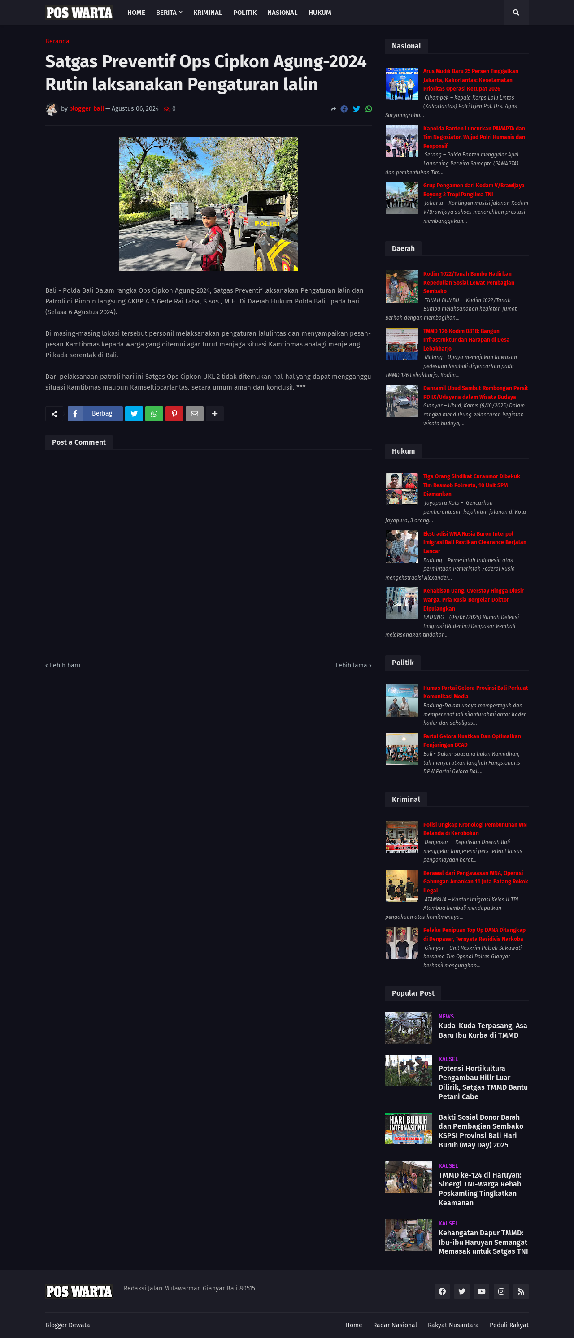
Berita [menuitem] (166, 13)
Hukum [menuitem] (320, 13)
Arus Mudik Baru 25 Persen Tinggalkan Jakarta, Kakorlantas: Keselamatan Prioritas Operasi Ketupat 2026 (470, 80)
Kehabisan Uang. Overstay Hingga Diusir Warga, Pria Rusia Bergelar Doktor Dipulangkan (473, 599)
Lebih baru (65, 665)
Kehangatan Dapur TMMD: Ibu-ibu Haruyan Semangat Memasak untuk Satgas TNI (483, 1242)
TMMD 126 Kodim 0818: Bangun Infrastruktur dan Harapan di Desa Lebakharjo (466, 340)
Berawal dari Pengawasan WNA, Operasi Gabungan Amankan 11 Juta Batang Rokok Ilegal (475, 882)
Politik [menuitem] (245, 13)
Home (353, 1325)
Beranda (57, 42)
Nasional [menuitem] (282, 13)
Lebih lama (351, 665)
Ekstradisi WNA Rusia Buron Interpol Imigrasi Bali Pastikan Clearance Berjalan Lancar (474, 542)
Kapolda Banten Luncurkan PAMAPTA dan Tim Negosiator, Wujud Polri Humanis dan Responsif (474, 137)
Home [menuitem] (136, 13)
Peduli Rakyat (509, 1325)
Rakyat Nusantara (453, 1325)
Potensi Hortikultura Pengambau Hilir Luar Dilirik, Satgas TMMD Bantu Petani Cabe (483, 1082)
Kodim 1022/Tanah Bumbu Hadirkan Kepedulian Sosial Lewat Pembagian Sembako (468, 282)
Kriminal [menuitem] (207, 13)
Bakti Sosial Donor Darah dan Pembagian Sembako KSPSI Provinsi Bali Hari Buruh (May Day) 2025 (481, 1131)
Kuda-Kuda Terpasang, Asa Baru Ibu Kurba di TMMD (483, 1030)
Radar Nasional (395, 1325)
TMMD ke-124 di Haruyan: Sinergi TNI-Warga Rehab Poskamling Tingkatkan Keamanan (480, 1189)
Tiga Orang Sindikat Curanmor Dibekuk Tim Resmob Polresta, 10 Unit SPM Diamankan (471, 485)
